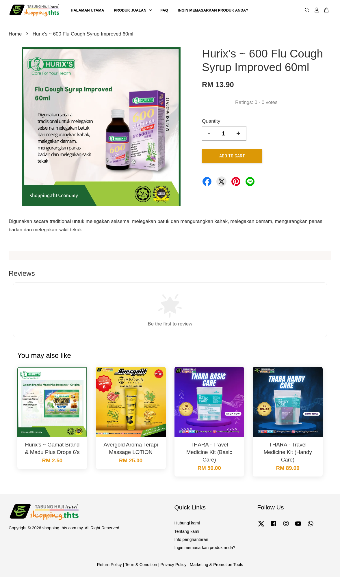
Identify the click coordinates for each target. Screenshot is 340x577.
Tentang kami (186, 531)
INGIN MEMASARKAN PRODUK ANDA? (213, 10)
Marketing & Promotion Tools (216, 564)
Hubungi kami (187, 523)
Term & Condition (141, 564)
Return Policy (109, 564)
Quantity (211, 121)
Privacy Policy (173, 564)
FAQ (164, 10)
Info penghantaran (191, 539)
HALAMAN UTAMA (87, 10)
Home (15, 34)
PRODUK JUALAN (133, 10)
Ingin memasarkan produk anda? (204, 547)
